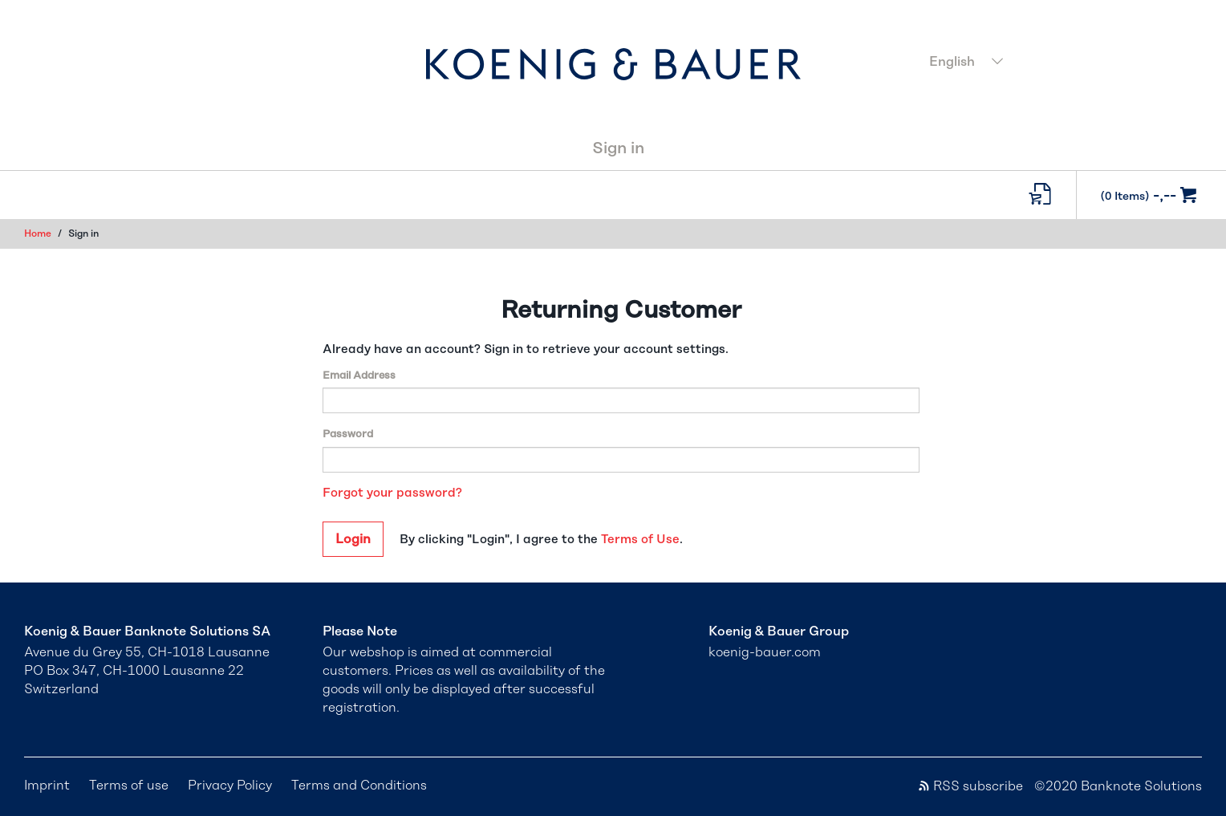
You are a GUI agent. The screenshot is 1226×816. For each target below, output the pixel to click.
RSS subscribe (970, 786)
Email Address (359, 376)
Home (37, 233)
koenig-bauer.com (764, 652)
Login (353, 539)
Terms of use (128, 785)
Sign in (618, 148)
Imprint (47, 785)
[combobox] (1061, 63)
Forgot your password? (392, 493)
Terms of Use (640, 540)
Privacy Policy (230, 785)
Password (348, 434)
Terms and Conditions (359, 785)
